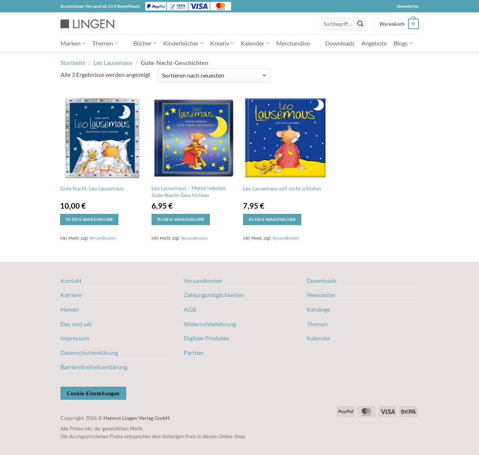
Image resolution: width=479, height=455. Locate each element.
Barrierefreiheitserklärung (93, 366)
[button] (399, 23)
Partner (193, 352)
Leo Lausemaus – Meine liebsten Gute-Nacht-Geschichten (188, 191)
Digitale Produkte (206, 338)
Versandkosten (102, 238)
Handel (69, 309)
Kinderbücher (183, 43)
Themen (105, 43)
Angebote (374, 43)
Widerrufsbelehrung (210, 323)
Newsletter (408, 6)
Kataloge (318, 309)
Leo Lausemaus (113, 62)
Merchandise (293, 43)
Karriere (71, 294)
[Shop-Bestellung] (214, 75)
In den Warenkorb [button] (89, 219)
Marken (72, 43)
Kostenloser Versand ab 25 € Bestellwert (100, 6)
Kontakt (71, 280)
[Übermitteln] (360, 24)
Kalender (255, 43)
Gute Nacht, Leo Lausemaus (92, 188)
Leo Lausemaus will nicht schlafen (282, 188)
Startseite (72, 62)
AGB (190, 309)
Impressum (74, 338)
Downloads (340, 43)
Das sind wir (76, 323)
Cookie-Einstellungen (93, 393)
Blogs (403, 43)
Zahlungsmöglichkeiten (214, 294)
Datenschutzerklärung (89, 352)
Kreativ (222, 43)
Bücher (144, 43)
